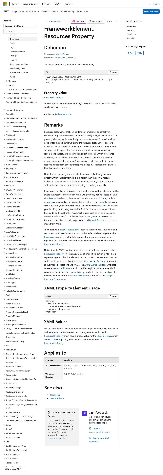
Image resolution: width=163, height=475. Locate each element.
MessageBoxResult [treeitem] (14, 269)
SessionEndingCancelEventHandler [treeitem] (21, 420)
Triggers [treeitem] (13, 60)
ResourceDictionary (54, 97)
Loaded (52, 198)
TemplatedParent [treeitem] (17, 51)
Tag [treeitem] (11, 47)
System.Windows (63, 53)
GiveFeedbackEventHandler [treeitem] (17, 131)
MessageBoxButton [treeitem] (14, 257)
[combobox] (20, 26)
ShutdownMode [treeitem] (13, 437)
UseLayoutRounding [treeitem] (19, 64)
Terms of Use (76, 466)
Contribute (50, 466)
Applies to (131, 34)
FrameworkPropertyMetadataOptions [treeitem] (21, 104)
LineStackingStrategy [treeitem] (15, 215)
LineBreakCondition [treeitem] (14, 210)
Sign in (157, 3)
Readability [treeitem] (10, 337)
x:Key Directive (104, 335)
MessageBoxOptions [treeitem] (14, 265)
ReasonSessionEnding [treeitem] (15, 341)
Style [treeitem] (12, 43)
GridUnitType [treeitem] (11, 143)
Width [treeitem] (12, 76)
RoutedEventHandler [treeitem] (15, 391)
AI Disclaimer (9, 466)
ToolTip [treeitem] (13, 55)
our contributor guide (58, 437)
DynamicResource (97, 220)
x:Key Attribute (57, 398)
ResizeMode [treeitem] (11, 362)
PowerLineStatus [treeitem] (13, 303)
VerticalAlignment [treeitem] (18, 68)
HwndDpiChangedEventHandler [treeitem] (19, 160)
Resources (49, 236)
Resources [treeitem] (14, 39)
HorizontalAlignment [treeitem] (15, 152)
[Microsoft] (5, 4)
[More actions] (116, 21)
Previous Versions (25, 466)
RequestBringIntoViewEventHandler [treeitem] (21, 358)
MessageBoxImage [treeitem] (14, 261)
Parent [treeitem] (13, 34)
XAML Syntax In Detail (95, 264)
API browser (56, 21)
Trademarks (90, 466)
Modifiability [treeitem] (11, 274)
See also (130, 37)
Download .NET (151, 11)
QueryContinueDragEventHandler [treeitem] (20, 333)
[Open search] (150, 3)
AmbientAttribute (63, 114)
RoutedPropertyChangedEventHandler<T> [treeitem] (21, 406)
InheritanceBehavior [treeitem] (14, 181)
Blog (39, 466)
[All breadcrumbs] (46, 21)
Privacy (62, 466)
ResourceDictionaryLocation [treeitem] (18, 370)
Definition (131, 26)
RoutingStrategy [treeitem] (13, 412)
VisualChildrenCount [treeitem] (19, 72)
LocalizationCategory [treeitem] (15, 227)
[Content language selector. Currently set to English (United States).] (16, 459)
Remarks (130, 30)
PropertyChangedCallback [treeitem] (17, 312)
